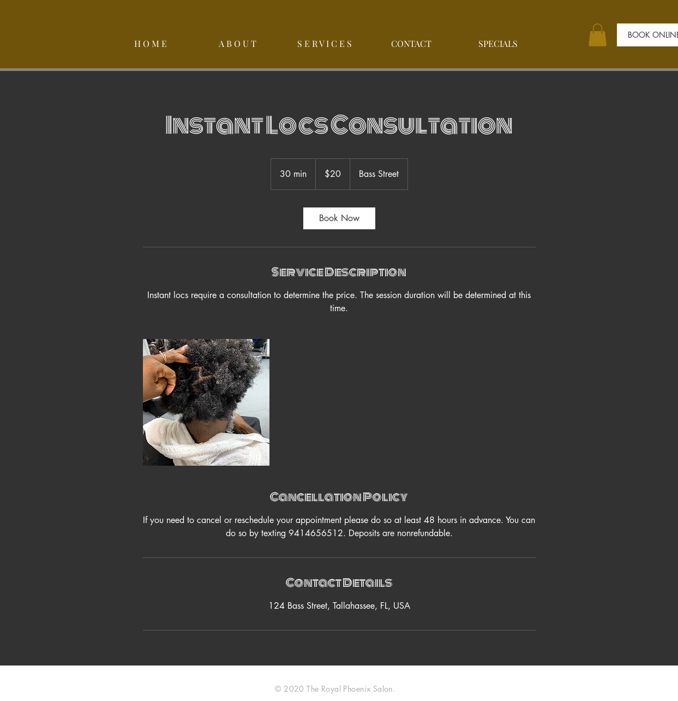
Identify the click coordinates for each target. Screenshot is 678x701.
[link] (339, 218)
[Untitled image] (206, 402)
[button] (597, 34)
